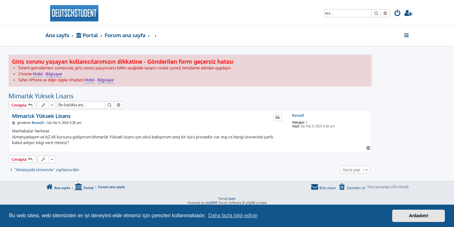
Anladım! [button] (418, 215)
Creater (231, 199)
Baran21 (335, 115)
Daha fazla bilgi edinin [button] (233, 215)
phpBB (210, 203)
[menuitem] (397, 13)
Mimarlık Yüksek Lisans (77, 96)
